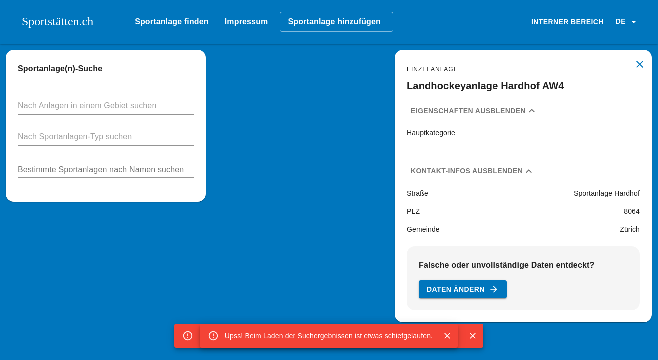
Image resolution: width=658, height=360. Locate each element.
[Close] (447, 336)
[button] (628, 22)
